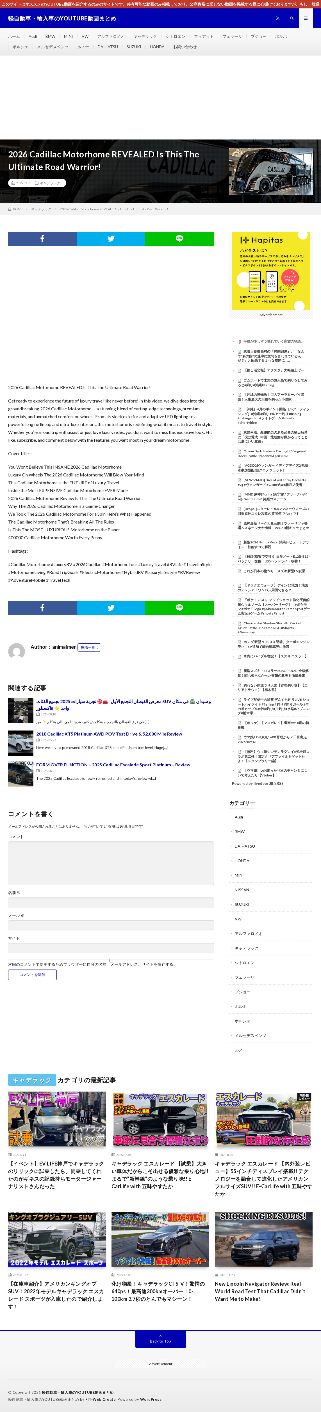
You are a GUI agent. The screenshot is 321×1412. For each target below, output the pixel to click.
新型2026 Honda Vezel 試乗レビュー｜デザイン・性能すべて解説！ (273, 544)
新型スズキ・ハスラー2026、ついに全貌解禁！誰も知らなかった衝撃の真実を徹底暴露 (273, 673)
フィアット (204, 36)
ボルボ (281, 36)
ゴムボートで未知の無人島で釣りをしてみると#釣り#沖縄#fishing (273, 382)
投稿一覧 (88, 647)
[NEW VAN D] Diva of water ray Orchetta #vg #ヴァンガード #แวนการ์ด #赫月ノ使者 (272, 482)
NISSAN (242, 889)
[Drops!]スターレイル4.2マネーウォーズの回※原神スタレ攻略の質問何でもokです (273, 511)
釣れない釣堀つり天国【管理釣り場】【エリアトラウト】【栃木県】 (273, 687)
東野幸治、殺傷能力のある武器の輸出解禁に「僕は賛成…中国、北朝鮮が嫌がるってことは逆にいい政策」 (273, 437)
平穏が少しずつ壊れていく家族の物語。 (273, 341)
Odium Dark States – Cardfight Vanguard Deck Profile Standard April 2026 (272, 453)
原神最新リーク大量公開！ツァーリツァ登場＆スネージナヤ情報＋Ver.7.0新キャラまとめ (273, 525)
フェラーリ (232, 36)
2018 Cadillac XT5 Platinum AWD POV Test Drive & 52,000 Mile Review (109, 733)
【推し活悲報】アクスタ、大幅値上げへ (273, 370)
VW (85, 36)
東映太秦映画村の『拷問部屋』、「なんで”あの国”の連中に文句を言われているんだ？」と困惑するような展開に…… (271, 356)
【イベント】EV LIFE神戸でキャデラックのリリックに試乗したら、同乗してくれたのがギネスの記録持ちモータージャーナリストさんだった (56, 1174)
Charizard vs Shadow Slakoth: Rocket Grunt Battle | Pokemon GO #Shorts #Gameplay (269, 627)
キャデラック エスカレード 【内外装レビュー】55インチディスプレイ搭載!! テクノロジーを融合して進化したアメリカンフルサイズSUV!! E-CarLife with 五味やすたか (263, 1178)
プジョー (259, 36)
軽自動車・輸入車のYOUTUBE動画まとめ (78, 1392)
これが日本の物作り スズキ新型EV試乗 (276, 571)
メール (16, 915)
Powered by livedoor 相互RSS (258, 783)
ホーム (14, 36)
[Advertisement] (160, 97)
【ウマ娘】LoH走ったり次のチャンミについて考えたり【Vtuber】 (272, 772)
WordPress (151, 1399)
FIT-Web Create (100, 1399)
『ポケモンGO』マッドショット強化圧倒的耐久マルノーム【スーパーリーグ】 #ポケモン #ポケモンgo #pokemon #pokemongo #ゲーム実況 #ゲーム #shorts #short (274, 606)
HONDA (157, 46)
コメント (16, 837)
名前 (14, 893)
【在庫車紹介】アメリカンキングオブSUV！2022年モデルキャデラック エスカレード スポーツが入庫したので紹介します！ (56, 1295)
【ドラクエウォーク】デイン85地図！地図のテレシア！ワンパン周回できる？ (273, 587)
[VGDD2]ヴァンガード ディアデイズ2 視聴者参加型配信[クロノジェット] (273, 467)
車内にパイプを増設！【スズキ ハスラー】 (275, 656)
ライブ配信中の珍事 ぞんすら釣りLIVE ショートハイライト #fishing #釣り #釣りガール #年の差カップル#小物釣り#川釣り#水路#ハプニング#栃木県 (273, 706)
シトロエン (175, 36)
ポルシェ (20, 46)
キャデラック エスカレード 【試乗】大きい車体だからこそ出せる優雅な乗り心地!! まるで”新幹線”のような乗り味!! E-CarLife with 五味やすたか (160, 1174)
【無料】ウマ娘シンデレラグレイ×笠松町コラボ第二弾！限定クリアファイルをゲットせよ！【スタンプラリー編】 (273, 756)
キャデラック (145, 36)
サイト (14, 938)
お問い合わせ (185, 46)
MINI (68, 36)
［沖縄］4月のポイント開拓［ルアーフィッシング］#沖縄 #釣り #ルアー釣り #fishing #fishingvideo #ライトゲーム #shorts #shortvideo (273, 416)
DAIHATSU (108, 46)
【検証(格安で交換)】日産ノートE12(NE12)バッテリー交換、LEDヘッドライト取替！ (273, 558)
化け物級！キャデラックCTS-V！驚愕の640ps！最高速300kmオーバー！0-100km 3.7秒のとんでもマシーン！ (158, 1291)
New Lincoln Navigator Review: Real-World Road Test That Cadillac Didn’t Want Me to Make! (260, 1291)
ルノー (83, 46)
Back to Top (160, 1341)
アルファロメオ (111, 36)
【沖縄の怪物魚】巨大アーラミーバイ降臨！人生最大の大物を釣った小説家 (271, 396)
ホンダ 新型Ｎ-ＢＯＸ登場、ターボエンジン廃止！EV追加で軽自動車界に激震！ (273, 644)
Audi (33, 36)
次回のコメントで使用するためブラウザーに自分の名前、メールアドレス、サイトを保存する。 (92, 964)
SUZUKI (134, 46)
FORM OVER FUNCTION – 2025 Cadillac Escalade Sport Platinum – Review (113, 764)
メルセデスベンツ (53, 46)
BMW (50, 36)
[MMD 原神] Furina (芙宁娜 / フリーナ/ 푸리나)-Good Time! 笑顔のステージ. (273, 496)
